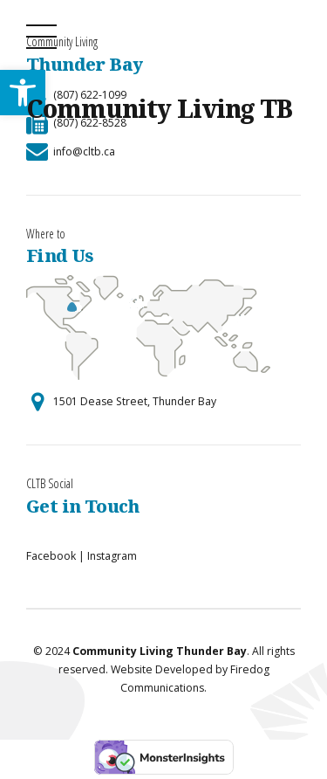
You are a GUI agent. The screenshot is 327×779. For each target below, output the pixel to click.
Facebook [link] (51, 555)
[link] (70, 151)
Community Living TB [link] (159, 108)
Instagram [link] (112, 555)
